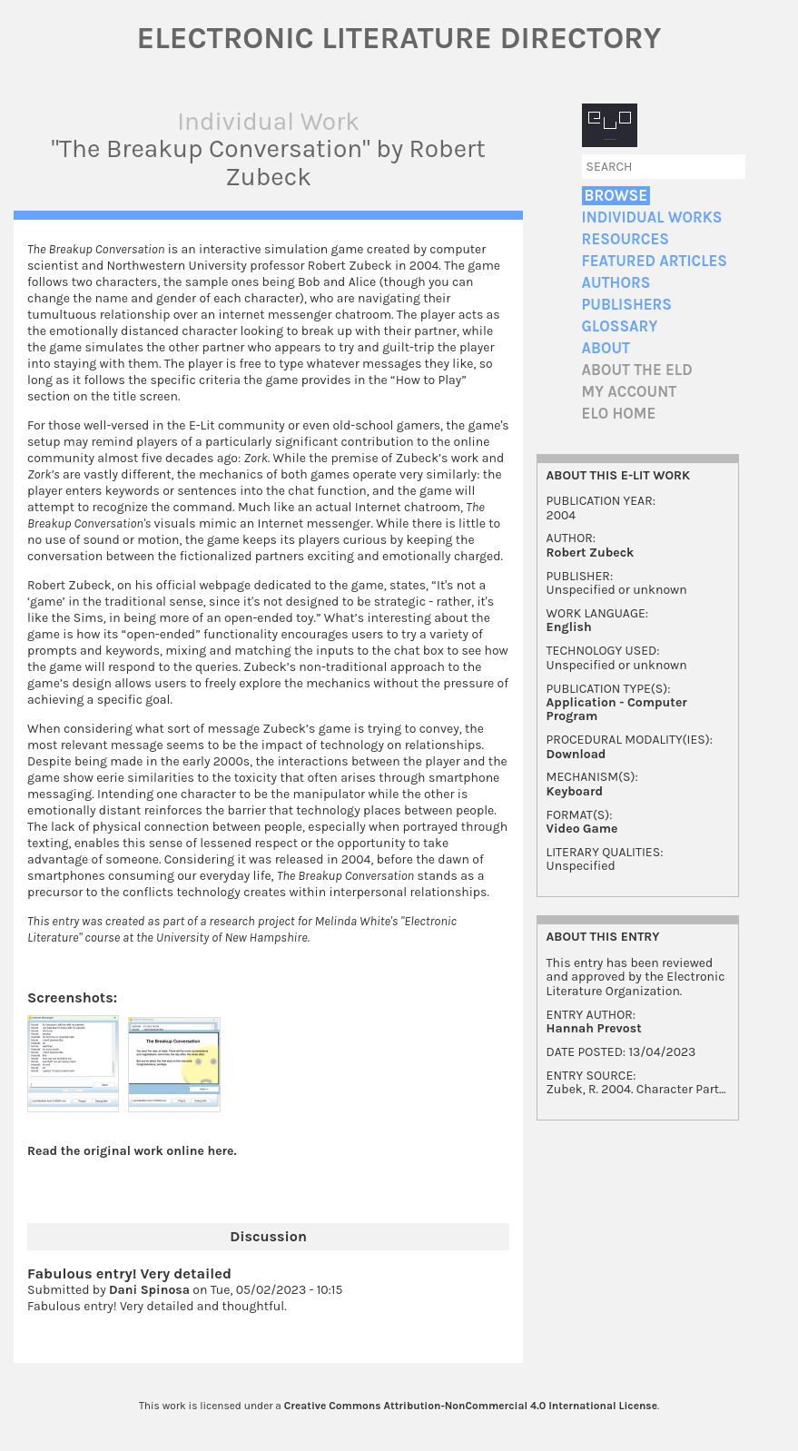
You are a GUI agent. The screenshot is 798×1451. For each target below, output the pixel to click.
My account (629, 391)
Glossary (620, 326)
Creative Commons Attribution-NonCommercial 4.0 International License (470, 1405)
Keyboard (575, 791)
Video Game (582, 828)
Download (576, 754)
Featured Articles (654, 261)
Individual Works (652, 217)
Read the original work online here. (132, 1151)
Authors (616, 282)
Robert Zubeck (591, 552)
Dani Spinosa (149, 1290)
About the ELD (637, 370)
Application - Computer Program (617, 709)
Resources (625, 239)
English (569, 627)
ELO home (619, 413)
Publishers (627, 304)
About (606, 348)
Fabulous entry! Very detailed (129, 1273)
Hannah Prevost (594, 1028)
